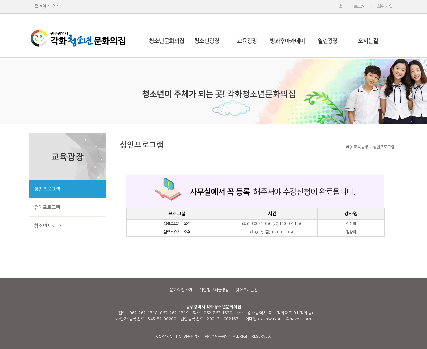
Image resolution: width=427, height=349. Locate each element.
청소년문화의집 (166, 41)
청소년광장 (207, 41)
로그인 (360, 6)
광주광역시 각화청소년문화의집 (213, 307)
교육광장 (247, 41)
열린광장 (328, 41)
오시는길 (368, 41)
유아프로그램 (47, 207)
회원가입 (385, 6)
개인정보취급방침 (214, 290)
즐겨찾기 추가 (47, 6)
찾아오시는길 (247, 290)
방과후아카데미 (287, 41)
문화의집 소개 (181, 290)
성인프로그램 (47, 189)
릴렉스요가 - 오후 (176, 232)
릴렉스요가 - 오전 (176, 224)
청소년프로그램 (49, 225)
